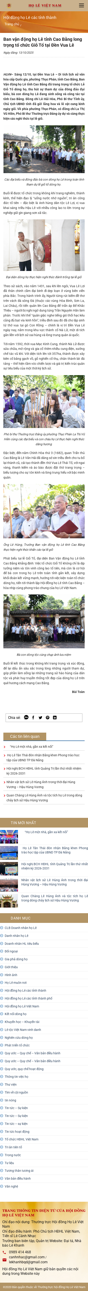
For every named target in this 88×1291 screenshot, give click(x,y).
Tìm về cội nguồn (16, 1092)
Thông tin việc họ (16, 1076)
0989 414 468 (20, 1252)
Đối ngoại (11, 951)
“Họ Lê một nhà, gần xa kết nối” (30, 746)
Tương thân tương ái (19, 1170)
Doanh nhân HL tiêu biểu (22, 943)
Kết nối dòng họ (15, 1014)
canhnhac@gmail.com (27, 1257)
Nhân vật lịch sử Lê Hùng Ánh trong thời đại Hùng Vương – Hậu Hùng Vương (54, 882)
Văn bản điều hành (18, 1178)
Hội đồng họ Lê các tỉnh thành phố (28, 998)
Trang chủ (11, 24)
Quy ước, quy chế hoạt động (24, 1069)
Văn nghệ (11, 1186)
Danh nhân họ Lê (16, 936)
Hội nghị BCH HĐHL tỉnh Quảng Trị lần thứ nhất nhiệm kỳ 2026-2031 (54, 866)
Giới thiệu (11, 967)
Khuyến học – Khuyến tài (22, 1022)
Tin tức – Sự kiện (16, 1108)
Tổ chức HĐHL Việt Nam (21, 1139)
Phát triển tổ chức (17, 1045)
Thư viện (11, 1084)
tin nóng (10, 1100)
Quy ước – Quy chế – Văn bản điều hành (32, 1053)
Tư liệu (9, 1163)
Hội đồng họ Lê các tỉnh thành (25, 990)
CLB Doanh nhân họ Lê (21, 928)
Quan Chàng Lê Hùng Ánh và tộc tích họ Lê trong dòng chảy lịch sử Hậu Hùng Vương (54, 898)
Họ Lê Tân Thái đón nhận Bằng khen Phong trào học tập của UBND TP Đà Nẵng (54, 850)
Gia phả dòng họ (16, 959)
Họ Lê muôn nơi (15, 982)
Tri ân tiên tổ (13, 1147)
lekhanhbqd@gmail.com (28, 1262)
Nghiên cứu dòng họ (19, 1037)
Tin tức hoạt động (17, 1131)
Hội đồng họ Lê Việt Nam (22, 1006)
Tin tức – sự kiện (16, 1124)
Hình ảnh (11, 975)
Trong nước (13, 1155)
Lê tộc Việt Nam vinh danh (23, 1030)
